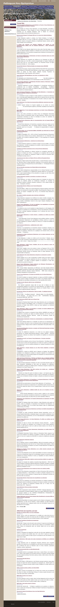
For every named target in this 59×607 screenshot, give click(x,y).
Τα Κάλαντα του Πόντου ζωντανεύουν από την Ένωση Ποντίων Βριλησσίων (32, 148)
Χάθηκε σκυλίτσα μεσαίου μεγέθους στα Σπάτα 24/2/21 (28, 567)
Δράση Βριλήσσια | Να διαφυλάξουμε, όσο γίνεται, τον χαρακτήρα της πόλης (32, 75)
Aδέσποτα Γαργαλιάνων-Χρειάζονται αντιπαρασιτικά (27, 520)
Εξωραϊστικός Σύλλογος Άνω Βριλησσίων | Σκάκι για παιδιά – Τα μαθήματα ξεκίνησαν (34, 291)
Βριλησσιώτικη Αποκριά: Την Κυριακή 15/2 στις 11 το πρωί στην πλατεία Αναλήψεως (34, 35)
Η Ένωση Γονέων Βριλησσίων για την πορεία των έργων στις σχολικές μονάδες (33, 468)
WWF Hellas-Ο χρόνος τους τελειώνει (24, 575)
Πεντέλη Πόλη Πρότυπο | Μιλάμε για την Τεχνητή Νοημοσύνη (29, 185)
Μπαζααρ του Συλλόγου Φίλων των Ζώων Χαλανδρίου (28, 512)
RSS (49, 0)
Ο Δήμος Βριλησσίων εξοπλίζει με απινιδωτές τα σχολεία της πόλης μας (31, 176)
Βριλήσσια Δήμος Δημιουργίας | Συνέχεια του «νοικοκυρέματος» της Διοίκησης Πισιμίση (35, 318)
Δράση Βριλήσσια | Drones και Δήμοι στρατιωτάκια (27, 487)
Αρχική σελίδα (34, 0)
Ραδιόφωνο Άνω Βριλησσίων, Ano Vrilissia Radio (26, 21)
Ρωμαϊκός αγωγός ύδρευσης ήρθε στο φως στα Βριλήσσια (29, 282)
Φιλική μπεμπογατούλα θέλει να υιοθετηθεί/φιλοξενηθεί (28, 549)
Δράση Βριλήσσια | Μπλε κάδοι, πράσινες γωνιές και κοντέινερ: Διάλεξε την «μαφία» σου (35, 459)
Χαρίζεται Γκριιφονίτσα (21, 529)
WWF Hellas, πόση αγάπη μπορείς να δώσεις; (26, 583)
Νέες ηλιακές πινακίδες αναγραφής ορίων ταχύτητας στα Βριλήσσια (31, 195)
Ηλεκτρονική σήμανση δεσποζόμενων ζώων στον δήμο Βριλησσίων (31, 591)
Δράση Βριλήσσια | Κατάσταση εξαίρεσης (25, 439)
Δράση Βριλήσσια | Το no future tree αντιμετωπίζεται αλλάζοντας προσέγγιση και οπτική (35, 102)
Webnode (12, 604)
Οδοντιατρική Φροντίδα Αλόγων (23, 558)
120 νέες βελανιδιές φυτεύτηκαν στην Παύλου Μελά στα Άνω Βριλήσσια (31, 167)
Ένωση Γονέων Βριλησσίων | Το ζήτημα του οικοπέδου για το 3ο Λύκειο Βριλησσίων (34, 274)
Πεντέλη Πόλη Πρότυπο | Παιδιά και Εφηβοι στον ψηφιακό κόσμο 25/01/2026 (32, 66)
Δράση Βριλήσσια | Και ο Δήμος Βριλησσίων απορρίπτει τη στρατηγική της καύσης (34, 254)
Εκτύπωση (53, 0)
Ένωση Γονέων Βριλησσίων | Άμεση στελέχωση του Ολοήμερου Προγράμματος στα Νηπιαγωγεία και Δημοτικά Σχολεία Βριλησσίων (35, 265)
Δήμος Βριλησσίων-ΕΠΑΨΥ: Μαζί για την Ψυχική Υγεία (28, 299)
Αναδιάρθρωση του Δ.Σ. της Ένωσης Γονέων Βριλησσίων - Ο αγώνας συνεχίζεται (33, 338)
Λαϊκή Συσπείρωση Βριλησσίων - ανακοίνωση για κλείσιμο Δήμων (30, 140)
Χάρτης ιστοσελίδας (42, 0)
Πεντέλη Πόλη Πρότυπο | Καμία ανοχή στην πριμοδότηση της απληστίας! (32, 477)
